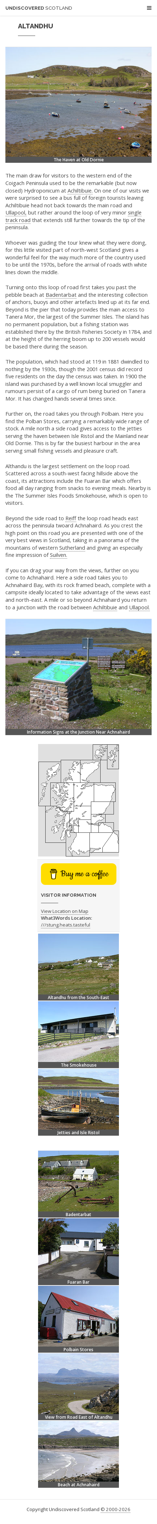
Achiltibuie (105, 607)
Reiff (70, 518)
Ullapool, (16, 212)
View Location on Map (64, 911)
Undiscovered (38, 8)
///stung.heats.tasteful (65, 925)
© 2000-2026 (115, 1509)
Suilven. (58, 554)
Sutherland (72, 547)
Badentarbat (61, 294)
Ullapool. (139, 607)
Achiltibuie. (80, 190)
